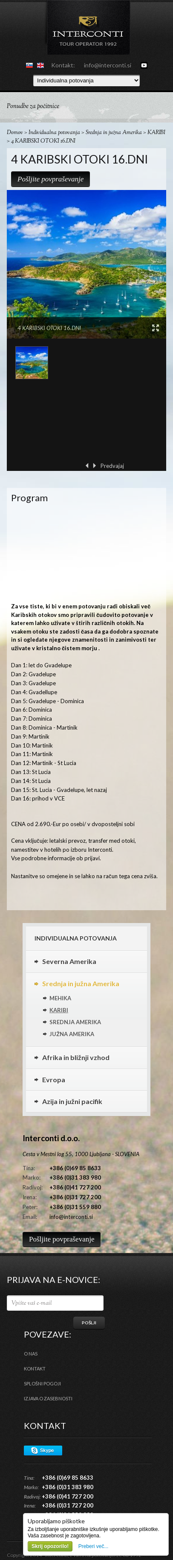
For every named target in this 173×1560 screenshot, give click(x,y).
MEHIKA (60, 998)
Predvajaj (112, 465)
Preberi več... (93, 1546)
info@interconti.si (107, 65)
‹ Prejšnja (87, 465)
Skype (43, 1450)
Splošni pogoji (42, 1383)
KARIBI (156, 133)
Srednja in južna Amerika (114, 133)
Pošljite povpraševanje (50, 179)
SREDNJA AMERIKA (75, 1022)
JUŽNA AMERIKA (71, 1034)
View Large (155, 327)
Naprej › (94, 465)
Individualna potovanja (54, 133)
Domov (15, 133)
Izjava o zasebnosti (48, 1398)
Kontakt (35, 1368)
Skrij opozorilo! (50, 1546)
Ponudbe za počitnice (33, 106)
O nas (30, 1353)
